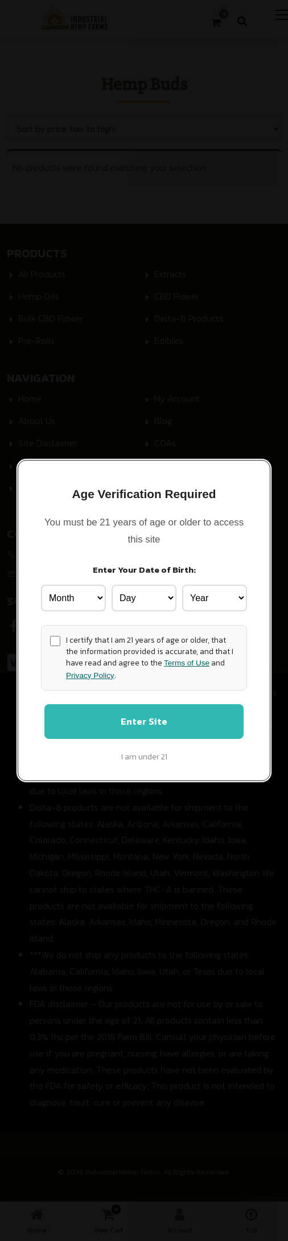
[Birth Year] (214, 597)
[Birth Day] (144, 597)
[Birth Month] (73, 597)
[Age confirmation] (55, 640)
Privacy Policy (90, 675)
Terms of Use (186, 663)
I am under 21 (144, 757)
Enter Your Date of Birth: (144, 569)
